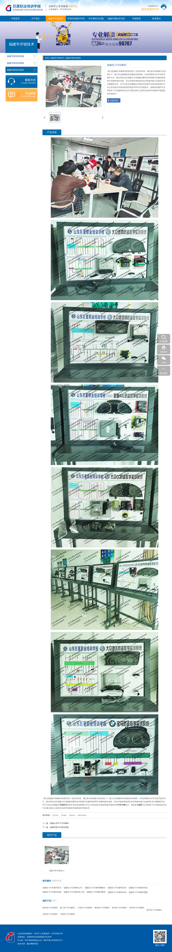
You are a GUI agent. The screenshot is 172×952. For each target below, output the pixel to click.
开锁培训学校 (81, 815)
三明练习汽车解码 (84, 908)
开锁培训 (72, 815)
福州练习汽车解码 (50, 908)
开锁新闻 (136, 18)
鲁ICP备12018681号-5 (53, 940)
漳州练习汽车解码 (136, 908)
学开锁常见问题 (96, 18)
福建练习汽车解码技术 (117, 888)
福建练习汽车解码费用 (96, 892)
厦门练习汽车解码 (67, 908)
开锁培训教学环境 (76, 18)
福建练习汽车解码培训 (138, 888)
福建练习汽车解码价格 (117, 892)
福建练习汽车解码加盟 (51, 892)
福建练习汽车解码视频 (138, 892)
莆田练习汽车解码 (102, 908)
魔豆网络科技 (32, 944)
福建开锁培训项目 (73, 58)
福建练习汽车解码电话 (51, 888)
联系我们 (156, 18)
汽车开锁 (55, 815)
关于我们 (35, 18)
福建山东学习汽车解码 (59, 823)
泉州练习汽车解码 (119, 908)
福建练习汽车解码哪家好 (95, 888)
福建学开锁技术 (55, 18)
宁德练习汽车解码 (67, 914)
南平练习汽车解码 (154, 910)
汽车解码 (64, 815)
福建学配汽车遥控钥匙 (59, 827)
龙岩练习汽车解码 (50, 914)
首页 (47, 58)
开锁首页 (15, 18)
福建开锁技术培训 (116, 18)
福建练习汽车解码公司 (73, 888)
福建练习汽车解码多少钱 (74, 892)
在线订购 (114, 100)
